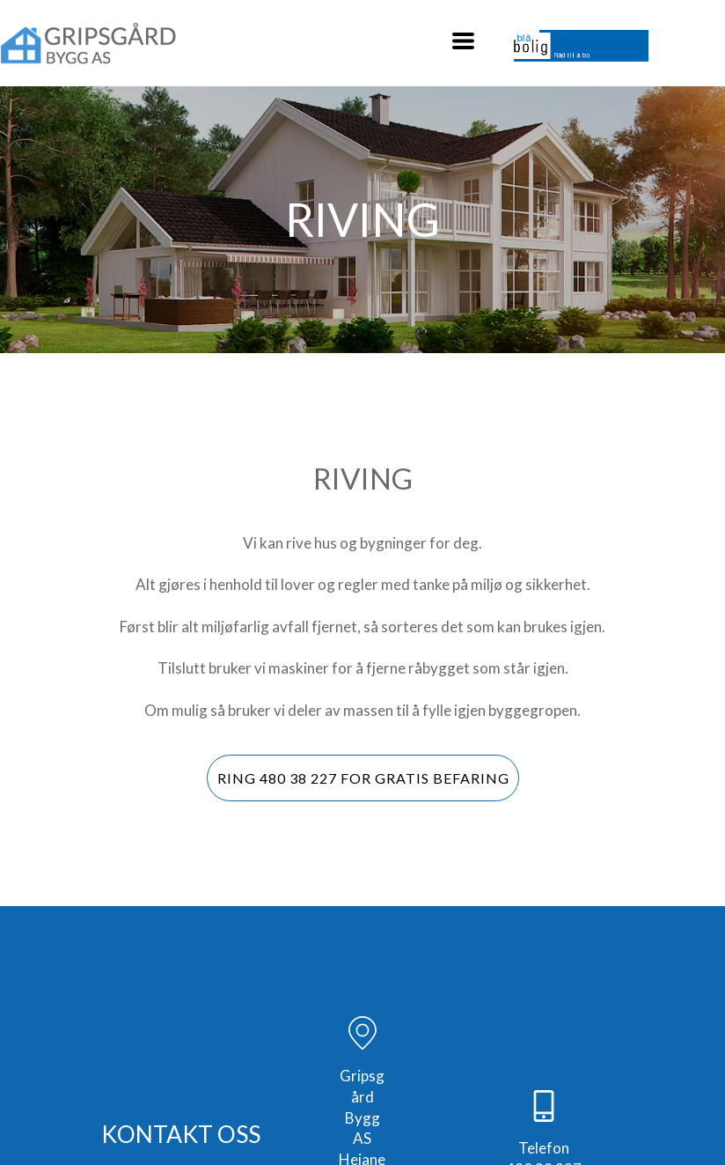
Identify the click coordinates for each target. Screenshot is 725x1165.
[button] (463, 41)
